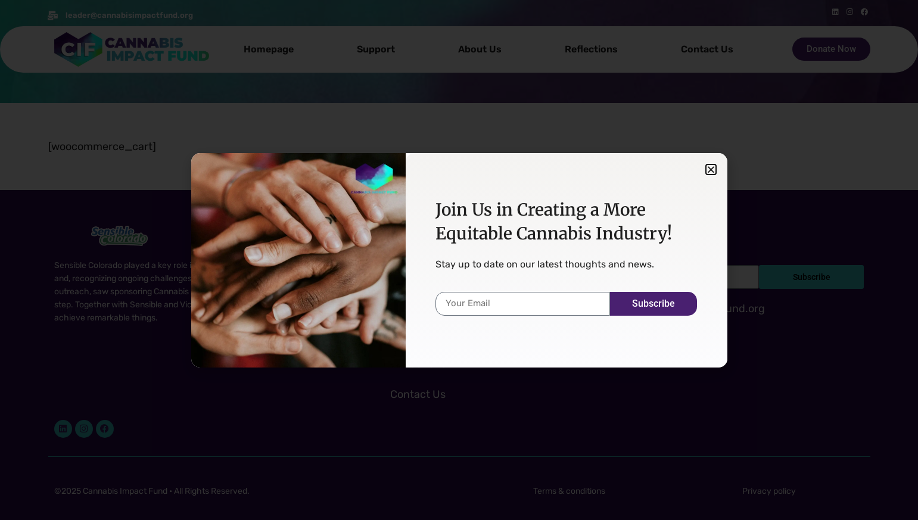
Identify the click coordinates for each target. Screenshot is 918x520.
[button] (711, 169)
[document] (459, 260)
